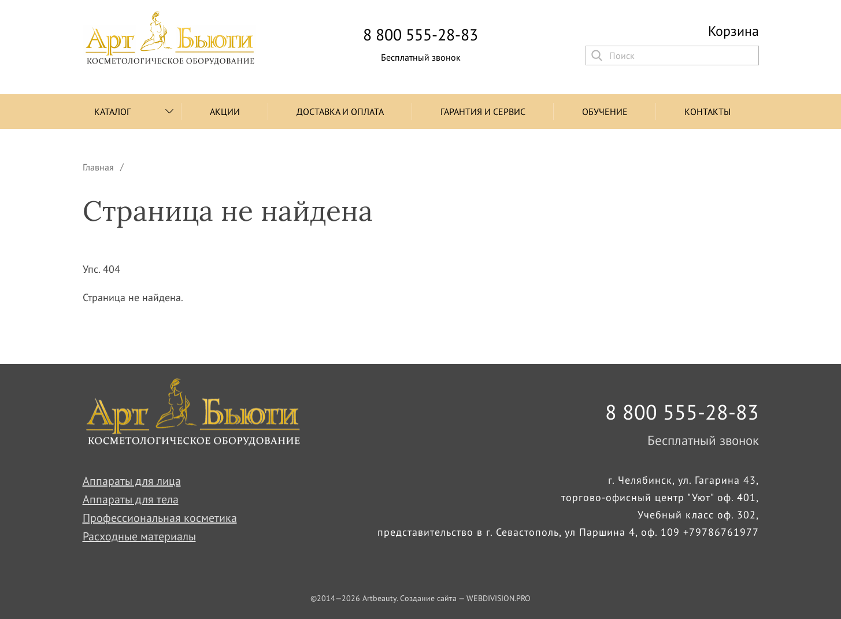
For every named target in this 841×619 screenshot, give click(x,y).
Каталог (112, 111)
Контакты (707, 111)
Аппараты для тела (131, 499)
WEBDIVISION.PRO (498, 598)
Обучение (605, 111)
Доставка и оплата (340, 111)
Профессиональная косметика (160, 517)
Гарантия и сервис (482, 111)
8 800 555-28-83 (420, 35)
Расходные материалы (139, 536)
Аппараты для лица (132, 480)
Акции (225, 111)
